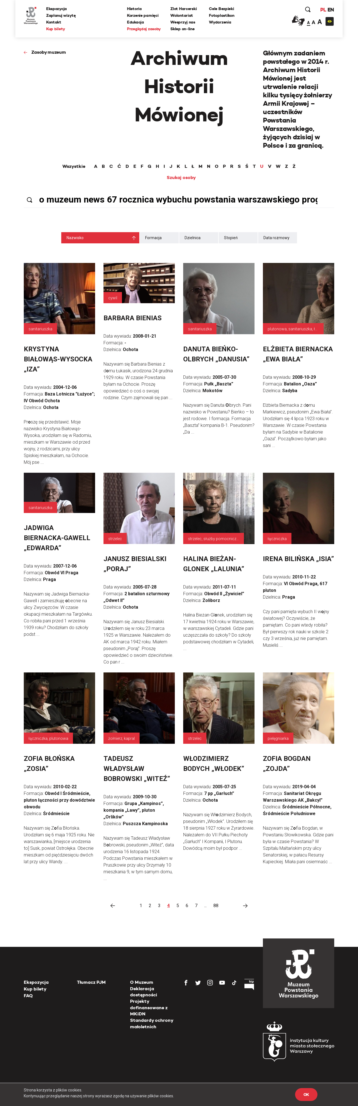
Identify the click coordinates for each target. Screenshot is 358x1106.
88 (215, 905)
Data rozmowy (276, 238)
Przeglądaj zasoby (144, 28)
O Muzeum (141, 982)
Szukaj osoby (181, 177)
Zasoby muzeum (48, 52)
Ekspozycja (56, 8)
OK (306, 1094)
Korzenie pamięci (143, 15)
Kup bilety (55, 28)
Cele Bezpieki (221, 8)
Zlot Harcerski (183, 8)
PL (323, 9)
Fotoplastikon (221, 15)
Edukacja (135, 22)
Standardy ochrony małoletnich (151, 1023)
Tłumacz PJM (91, 982)
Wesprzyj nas (182, 22)
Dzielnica (193, 238)
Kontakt (53, 22)
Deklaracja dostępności (143, 992)
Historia (134, 8)
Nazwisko (75, 238)
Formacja (153, 238)
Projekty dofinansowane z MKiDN (149, 1007)
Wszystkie (73, 166)
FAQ (28, 996)
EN (331, 9)
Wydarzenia (220, 22)
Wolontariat (181, 15)
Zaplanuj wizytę (61, 15)
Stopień (231, 238)
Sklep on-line (182, 28)
